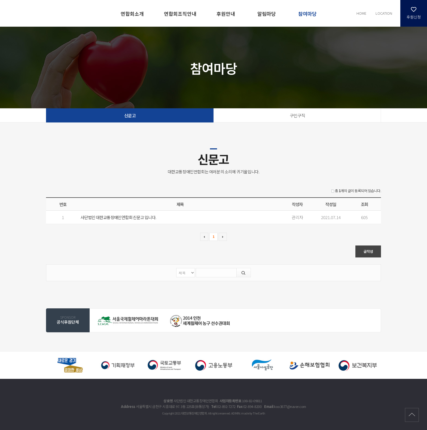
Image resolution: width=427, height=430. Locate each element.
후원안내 (225, 13)
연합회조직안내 (180, 13)
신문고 (130, 115)
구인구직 (297, 115)
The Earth (259, 413)
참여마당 (307, 13)
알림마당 (266, 13)
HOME (361, 13)
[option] (128, 320)
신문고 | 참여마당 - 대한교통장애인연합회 (51, 13)
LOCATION (384, 13)
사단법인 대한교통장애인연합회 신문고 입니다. (118, 217)
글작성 (368, 251)
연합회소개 (132, 13)
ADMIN (235, 413)
